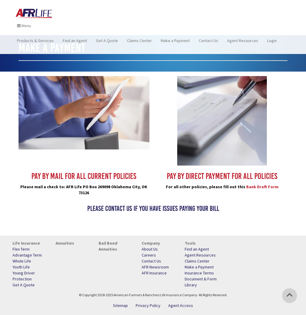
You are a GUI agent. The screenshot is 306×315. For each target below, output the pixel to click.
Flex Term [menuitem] (21, 249)
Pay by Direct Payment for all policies (222, 176)
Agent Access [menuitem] (180, 305)
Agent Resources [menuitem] (242, 43)
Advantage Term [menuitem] (27, 255)
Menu (24, 28)
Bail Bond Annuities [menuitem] (108, 246)
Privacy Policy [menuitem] (148, 305)
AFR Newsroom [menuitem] (155, 267)
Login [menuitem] (272, 43)
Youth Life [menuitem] (21, 267)
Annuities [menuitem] (65, 243)
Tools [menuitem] (190, 243)
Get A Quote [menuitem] (107, 43)
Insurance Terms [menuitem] (199, 273)
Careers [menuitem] (149, 255)
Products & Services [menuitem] (35, 43)
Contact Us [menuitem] (208, 43)
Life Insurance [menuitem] (26, 243)
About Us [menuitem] (150, 249)
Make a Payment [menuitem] (175, 43)
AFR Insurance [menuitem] (154, 273)
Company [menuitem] (151, 243)
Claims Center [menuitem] (139, 43)
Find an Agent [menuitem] (75, 43)
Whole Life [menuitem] (22, 261)
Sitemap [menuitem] (120, 305)
